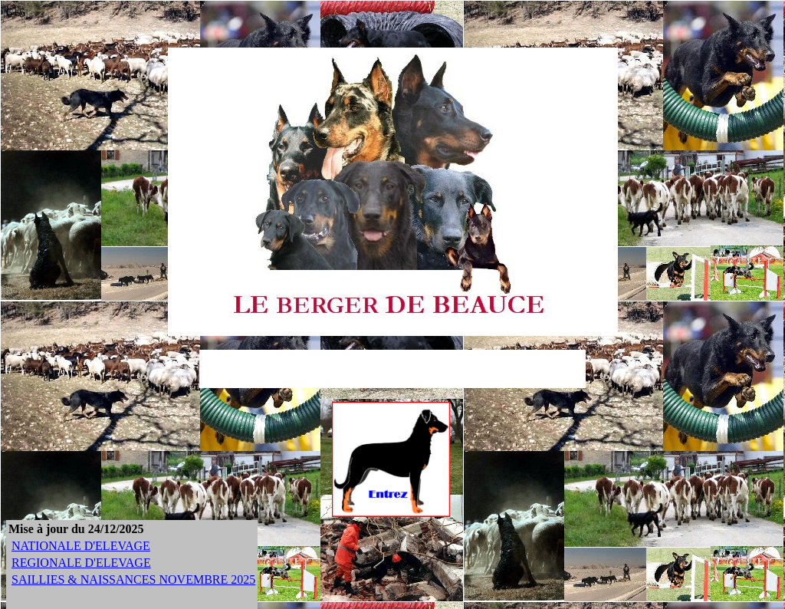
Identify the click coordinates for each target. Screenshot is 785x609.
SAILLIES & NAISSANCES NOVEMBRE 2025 (133, 579)
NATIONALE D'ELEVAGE (80, 545)
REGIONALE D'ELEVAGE (81, 562)
